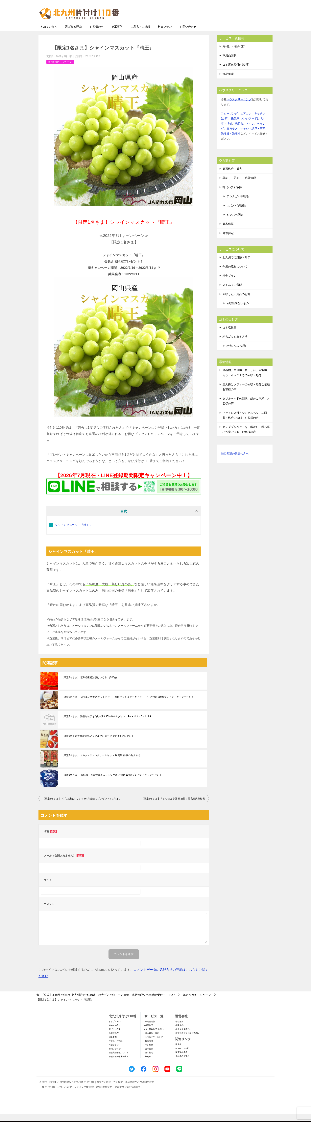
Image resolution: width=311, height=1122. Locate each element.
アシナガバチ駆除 (238, 204)
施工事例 (117, 34)
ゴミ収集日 (229, 335)
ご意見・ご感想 (140, 34)
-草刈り (147, 1064)
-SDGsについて (182, 1056)
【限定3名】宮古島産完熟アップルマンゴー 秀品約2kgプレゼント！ (98, 743)
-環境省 (178, 1052)
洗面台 (239, 131)
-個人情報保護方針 (183, 1037)
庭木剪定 (228, 240)
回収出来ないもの (238, 311)
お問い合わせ (188, 34)
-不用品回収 (149, 1029)
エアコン (245, 121)
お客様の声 (97, 34)
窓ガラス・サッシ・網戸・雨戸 (246, 136)
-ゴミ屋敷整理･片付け (154, 1037)
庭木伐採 (228, 231)
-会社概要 (179, 1029)
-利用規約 (179, 1033)
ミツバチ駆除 (235, 222)
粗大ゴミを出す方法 (235, 344)
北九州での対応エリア (236, 265)
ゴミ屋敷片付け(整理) (236, 72)
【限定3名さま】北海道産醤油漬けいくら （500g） (89, 685)
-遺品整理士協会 (182, 1064)
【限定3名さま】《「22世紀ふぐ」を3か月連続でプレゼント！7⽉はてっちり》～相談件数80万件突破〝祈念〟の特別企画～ (83, 806)
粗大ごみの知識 (236, 353)
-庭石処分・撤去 (151, 1041)
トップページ (115, 1029)
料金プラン (165, 34)
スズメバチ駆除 (236, 213)
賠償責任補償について (119, 1060)
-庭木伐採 (148, 1056)
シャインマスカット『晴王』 (73, 532)
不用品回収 (229, 63)
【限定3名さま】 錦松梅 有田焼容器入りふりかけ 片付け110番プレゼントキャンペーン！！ (112, 782)
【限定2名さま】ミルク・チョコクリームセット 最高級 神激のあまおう (100, 763)
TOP (108, 1002)
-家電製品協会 (181, 1060)
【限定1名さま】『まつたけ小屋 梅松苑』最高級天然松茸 (173, 806)
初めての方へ (48, 34)
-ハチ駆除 (148, 1052)
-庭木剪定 (148, 1060)
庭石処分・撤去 (232, 176)
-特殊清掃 (148, 1049)
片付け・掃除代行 (234, 54)
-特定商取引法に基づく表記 (187, 1041)
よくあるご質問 (232, 292)
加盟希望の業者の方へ (235, 461)
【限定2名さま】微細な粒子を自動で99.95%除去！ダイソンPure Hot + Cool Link (106, 724)
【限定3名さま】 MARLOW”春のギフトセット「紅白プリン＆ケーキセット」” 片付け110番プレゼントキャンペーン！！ (128, 704)
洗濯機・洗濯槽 (230, 141)
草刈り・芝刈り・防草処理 (239, 185)
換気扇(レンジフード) (244, 126)
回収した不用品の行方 (236, 301)
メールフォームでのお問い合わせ (236, 23)
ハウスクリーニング (239, 107)
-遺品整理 (148, 1033)
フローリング (229, 121)
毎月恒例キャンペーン (60, 69)
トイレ (250, 131)
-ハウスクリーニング (153, 1045)
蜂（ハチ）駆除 (232, 195)
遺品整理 (228, 81)
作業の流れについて (235, 274)
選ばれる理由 (73, 34)
